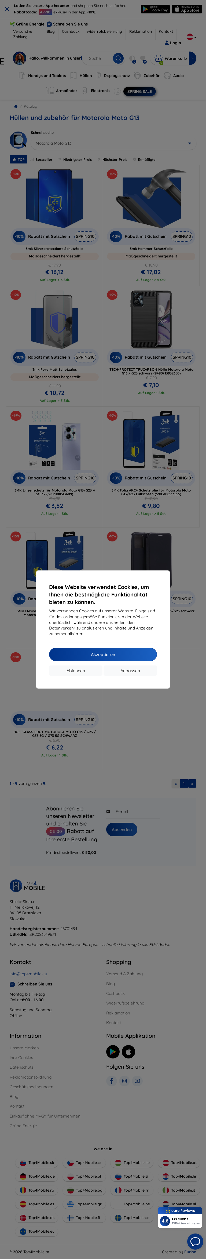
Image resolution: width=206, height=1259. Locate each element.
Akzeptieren (103, 654)
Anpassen (130, 670)
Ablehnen (76, 670)
